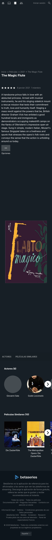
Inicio (3, 72)
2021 (22, 72)
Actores (6, 356)
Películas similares (26, 356)
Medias (23, 515)
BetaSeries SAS (13, 515)
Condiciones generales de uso (37, 510)
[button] (12, 388)
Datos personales (26, 512)
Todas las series (17, 500)
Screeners (32, 515)
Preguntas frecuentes (28, 502)
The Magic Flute (35, 72)
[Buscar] (49, 3)
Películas (13, 72)
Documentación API (10, 502)
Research (41, 515)
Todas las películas (33, 500)
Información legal (8, 510)
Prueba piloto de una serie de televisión (21, 517)
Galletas (20, 510)
